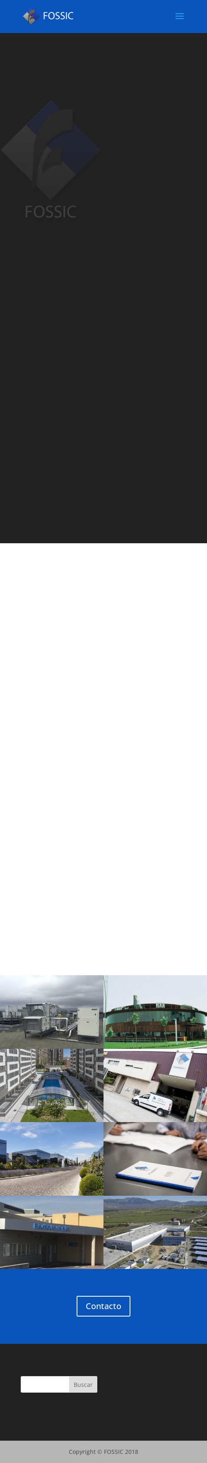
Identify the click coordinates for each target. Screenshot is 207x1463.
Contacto (103, 1306)
